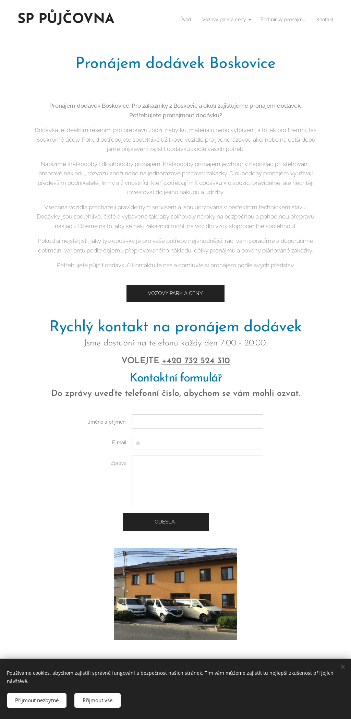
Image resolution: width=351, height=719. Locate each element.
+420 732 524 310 (196, 361)
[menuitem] (171, 19)
